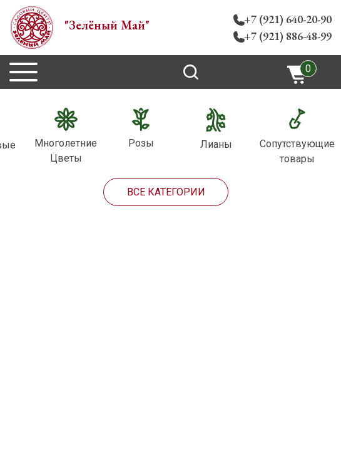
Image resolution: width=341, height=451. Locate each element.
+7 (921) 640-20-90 (288, 19)
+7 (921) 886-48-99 (288, 36)
